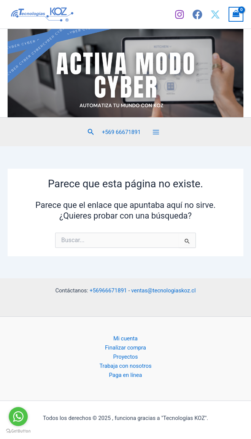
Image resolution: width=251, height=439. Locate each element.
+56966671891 (108, 290)
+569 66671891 (121, 132)
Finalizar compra (125, 347)
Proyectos (125, 356)
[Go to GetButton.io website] (18, 431)
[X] (215, 14)
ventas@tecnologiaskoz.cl (163, 290)
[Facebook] (197, 14)
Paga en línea (125, 375)
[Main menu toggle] (156, 131)
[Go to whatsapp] (18, 416)
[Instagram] (179, 14)
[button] (90, 132)
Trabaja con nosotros (125, 365)
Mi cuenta (125, 338)
